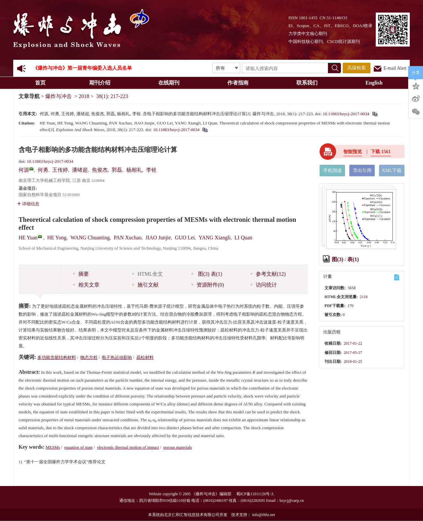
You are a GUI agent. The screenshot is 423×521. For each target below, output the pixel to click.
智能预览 (352, 151)
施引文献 (145, 285)
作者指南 (240, 83)
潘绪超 (80, 170)
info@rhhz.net (263, 514)
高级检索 (356, 67)
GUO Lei (185, 237)
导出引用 (362, 170)
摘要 (81, 274)
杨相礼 (134, 170)
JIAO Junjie (158, 237)
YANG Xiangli (214, 237)
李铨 (151, 170)
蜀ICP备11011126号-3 (254, 494)
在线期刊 (171, 83)
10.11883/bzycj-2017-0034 (346, 113)
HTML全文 (147, 274)
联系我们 (309, 83)
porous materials (177, 447)
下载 (381, 151)
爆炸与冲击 (58, 96)
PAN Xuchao (127, 237)
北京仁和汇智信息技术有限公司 (191, 514)
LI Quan (243, 237)
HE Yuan (28, 237)
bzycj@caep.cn (292, 500)
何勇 (43, 170)
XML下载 (392, 170)
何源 (24, 170)
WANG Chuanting (90, 237)
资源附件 (207, 285)
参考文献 (268, 274)
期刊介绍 (102, 83)
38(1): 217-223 (112, 96)
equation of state (78, 447)
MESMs (53, 447)
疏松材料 (145, 357)
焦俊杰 (100, 170)
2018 (84, 96)
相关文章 (86, 285)
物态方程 (88, 357)
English (374, 83)
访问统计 (263, 285)
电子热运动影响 (117, 357)
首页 (40, 83)
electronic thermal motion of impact (128, 447)
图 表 (206, 274)
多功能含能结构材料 (56, 357)
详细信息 (28, 203)
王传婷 (60, 170)
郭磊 (117, 170)
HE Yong (57, 237)
